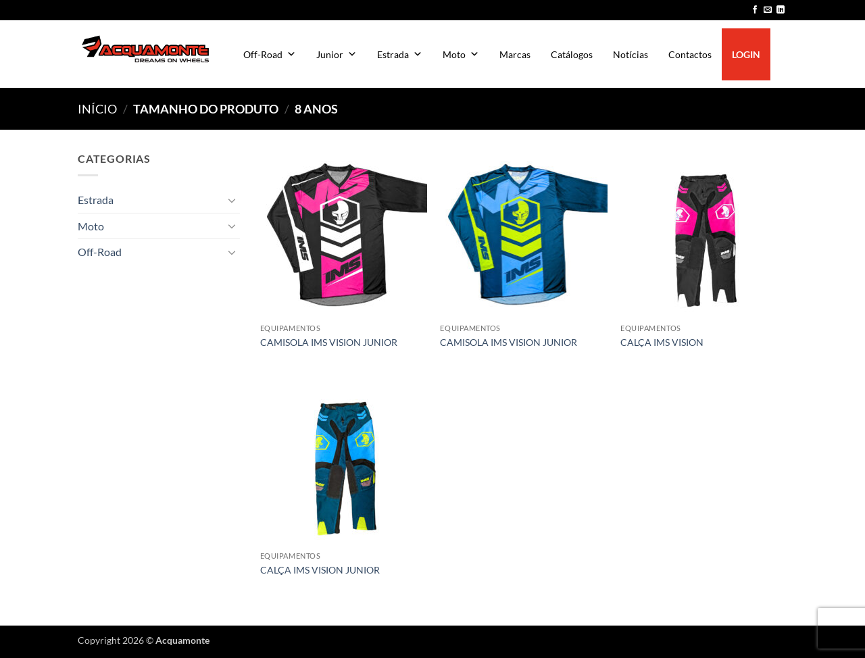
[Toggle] (232, 200)
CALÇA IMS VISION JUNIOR (320, 570)
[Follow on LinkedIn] (780, 10)
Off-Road (269, 54)
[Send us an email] (768, 10)
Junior (336, 54)
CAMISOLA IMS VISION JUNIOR (328, 342)
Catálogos (572, 54)
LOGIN (746, 54)
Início (97, 108)
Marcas (514, 54)
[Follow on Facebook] (755, 10)
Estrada (399, 54)
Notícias (630, 54)
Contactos (690, 54)
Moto (461, 54)
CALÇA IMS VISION (661, 342)
